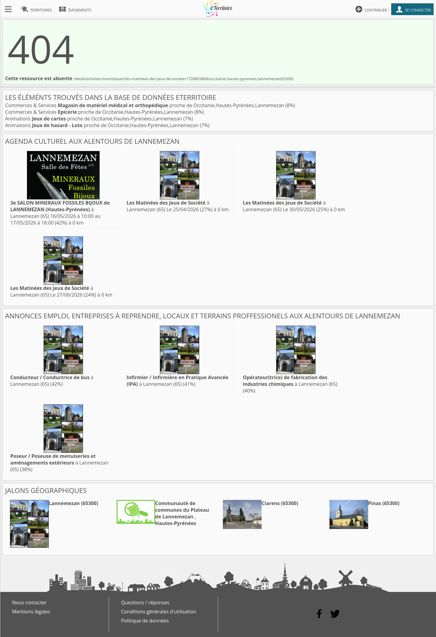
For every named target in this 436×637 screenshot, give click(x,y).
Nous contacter (29, 602)
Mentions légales (31, 611)
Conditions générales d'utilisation (158, 611)
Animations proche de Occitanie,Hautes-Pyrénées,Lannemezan (94, 118)
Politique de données (145, 620)
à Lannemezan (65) (60, 209)
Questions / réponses (145, 602)
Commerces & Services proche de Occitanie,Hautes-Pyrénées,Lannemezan (145, 105)
